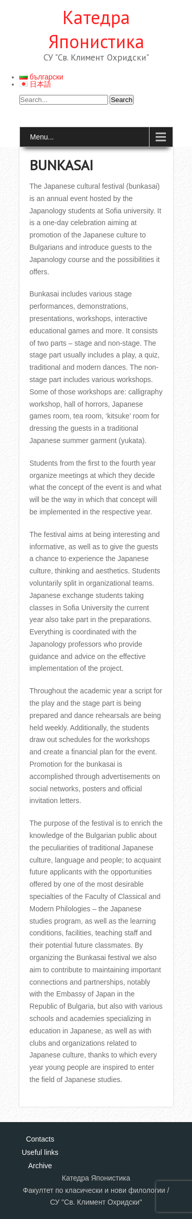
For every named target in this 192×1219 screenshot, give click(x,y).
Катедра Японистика (96, 29)
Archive (40, 1166)
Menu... (42, 137)
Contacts (40, 1139)
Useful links (40, 1152)
